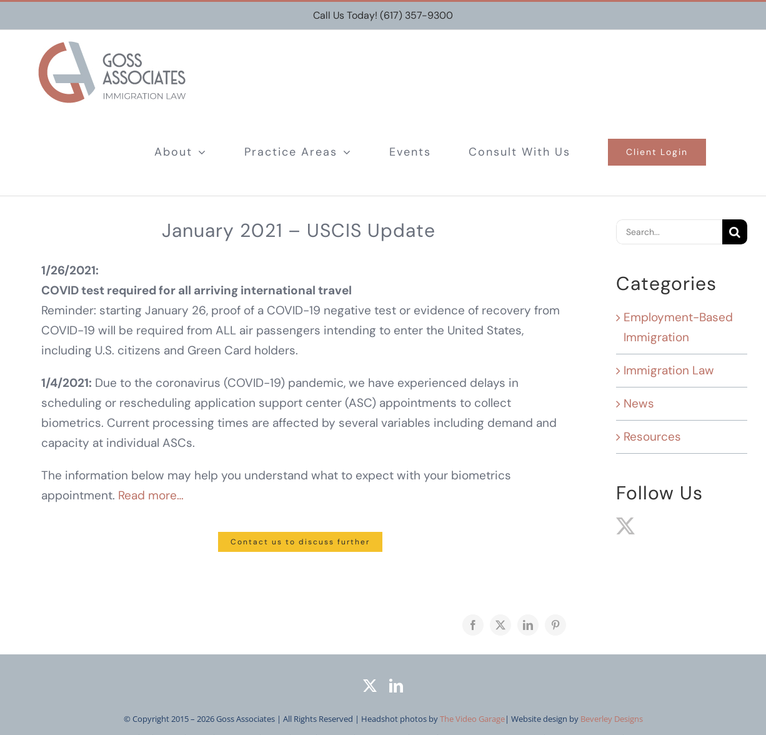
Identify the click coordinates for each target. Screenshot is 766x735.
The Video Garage (472, 718)
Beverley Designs (611, 718)
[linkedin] (396, 685)
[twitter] (370, 685)
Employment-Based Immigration (678, 327)
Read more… (151, 495)
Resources (652, 436)
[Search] (734, 231)
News (639, 403)
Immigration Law (669, 370)
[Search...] (669, 231)
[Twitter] (625, 526)
